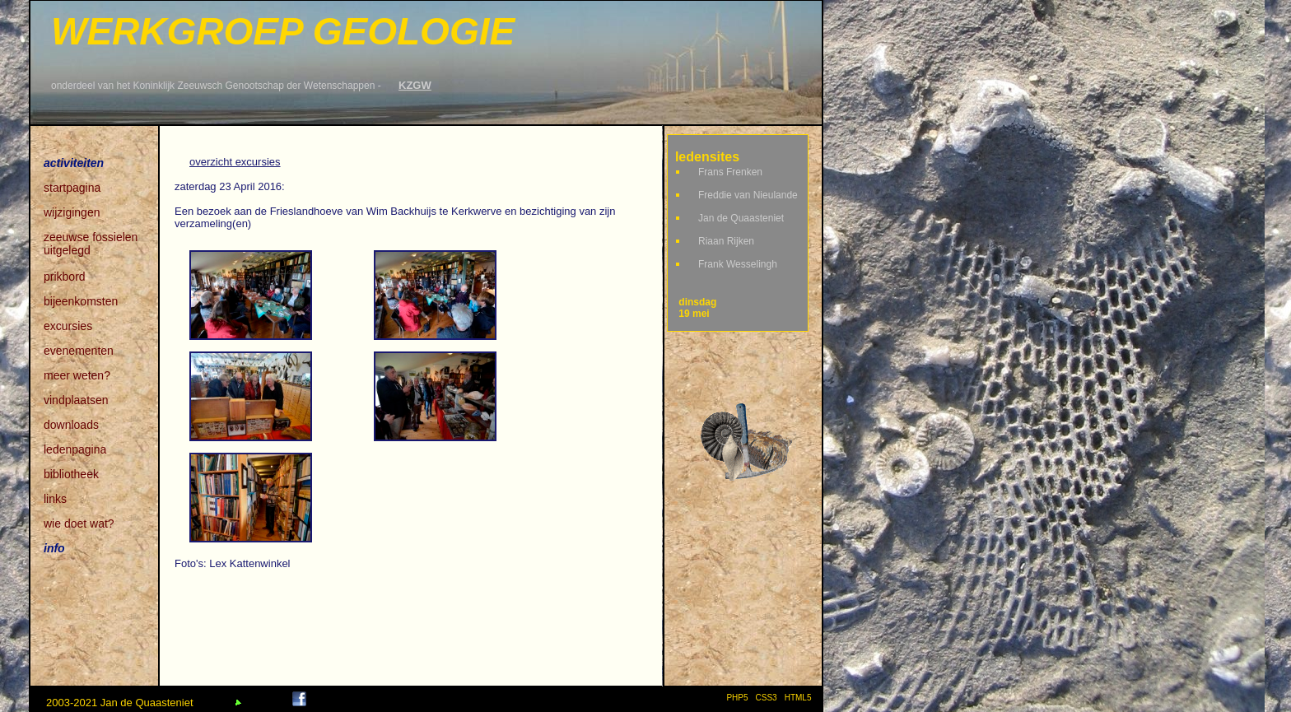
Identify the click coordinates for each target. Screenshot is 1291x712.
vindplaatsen (76, 400)
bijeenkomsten (81, 301)
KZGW (414, 85)
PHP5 (737, 697)
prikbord (65, 276)
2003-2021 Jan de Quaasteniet (119, 702)
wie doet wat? (79, 523)
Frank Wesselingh (737, 264)
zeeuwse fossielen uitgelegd (90, 238)
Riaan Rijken (726, 241)
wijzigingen (72, 212)
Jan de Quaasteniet (741, 218)
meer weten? (77, 375)
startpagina (72, 187)
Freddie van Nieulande (748, 195)
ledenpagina (75, 449)
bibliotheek (71, 474)
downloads (71, 424)
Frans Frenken (730, 172)
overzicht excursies (235, 162)
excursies (68, 326)
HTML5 (800, 697)
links (55, 498)
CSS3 (766, 697)
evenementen (79, 350)
